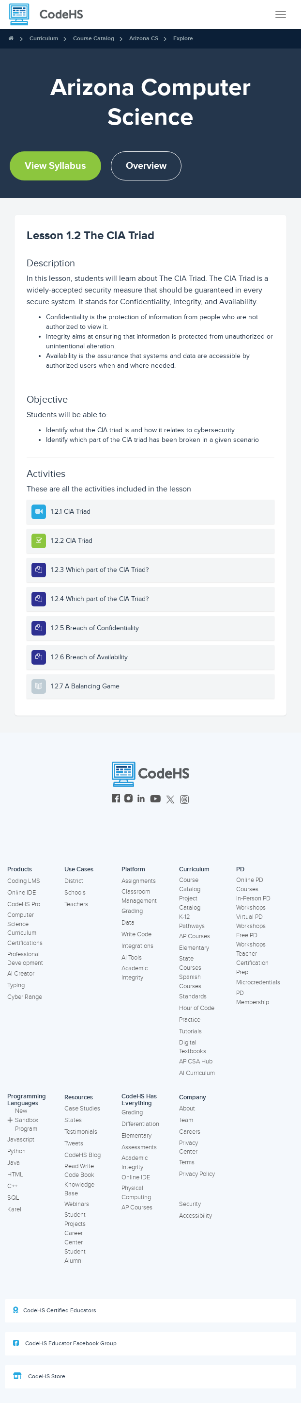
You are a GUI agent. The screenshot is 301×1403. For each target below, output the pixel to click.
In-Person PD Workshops (253, 903)
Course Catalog (93, 38)
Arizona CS (143, 38)
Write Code (136, 934)
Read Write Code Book (79, 1170)
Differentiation (140, 1124)
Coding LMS (23, 881)
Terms (187, 1162)
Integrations (137, 946)
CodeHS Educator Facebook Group (65, 1343)
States (73, 1120)
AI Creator (20, 974)
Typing (16, 985)
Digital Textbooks (192, 1047)
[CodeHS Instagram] (128, 799)
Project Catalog (189, 903)
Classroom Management (139, 896)
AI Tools (131, 958)
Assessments (139, 1147)
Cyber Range (24, 997)
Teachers (76, 904)
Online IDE (21, 893)
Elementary (194, 948)
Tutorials (190, 1031)
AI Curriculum (197, 1073)
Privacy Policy (197, 1174)
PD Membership (252, 997)
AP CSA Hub (195, 1061)
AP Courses (194, 936)
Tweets (73, 1143)
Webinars (76, 1204)
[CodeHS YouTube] (155, 799)
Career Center (73, 1237)
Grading (132, 911)
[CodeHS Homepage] (50, 14)
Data (128, 923)
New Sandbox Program (22, 1120)
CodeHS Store (39, 1376)
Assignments (138, 881)
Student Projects (75, 1219)
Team (186, 1120)
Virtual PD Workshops (251, 921)
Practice (189, 1020)
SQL (13, 1198)
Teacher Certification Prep (252, 963)
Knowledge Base (79, 1189)
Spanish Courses (190, 981)
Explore (183, 38)
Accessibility (195, 1216)
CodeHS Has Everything (139, 1100)
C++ (12, 1186)
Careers (189, 1132)
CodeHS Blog (82, 1155)
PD (240, 869)
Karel (14, 1209)
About (187, 1108)
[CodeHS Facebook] (116, 799)
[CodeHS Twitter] (170, 799)
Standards (193, 996)
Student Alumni (75, 1256)
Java (13, 1163)
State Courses (190, 963)
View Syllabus (55, 166)
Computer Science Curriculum (21, 924)
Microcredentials (258, 982)
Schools (75, 893)
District (73, 881)
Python (16, 1151)
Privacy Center (188, 1147)
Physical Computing (136, 1192)
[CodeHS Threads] (184, 799)
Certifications (25, 943)
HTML (15, 1174)
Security (190, 1204)
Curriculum (44, 38)
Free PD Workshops (251, 939)
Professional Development (25, 958)
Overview (146, 166)
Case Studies (82, 1108)
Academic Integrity (134, 972)
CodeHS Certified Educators (54, 1310)
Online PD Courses (249, 884)
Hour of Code (196, 1008)
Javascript (20, 1139)
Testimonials (80, 1132)
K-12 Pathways (192, 921)
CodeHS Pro (23, 904)
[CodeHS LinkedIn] (141, 799)
